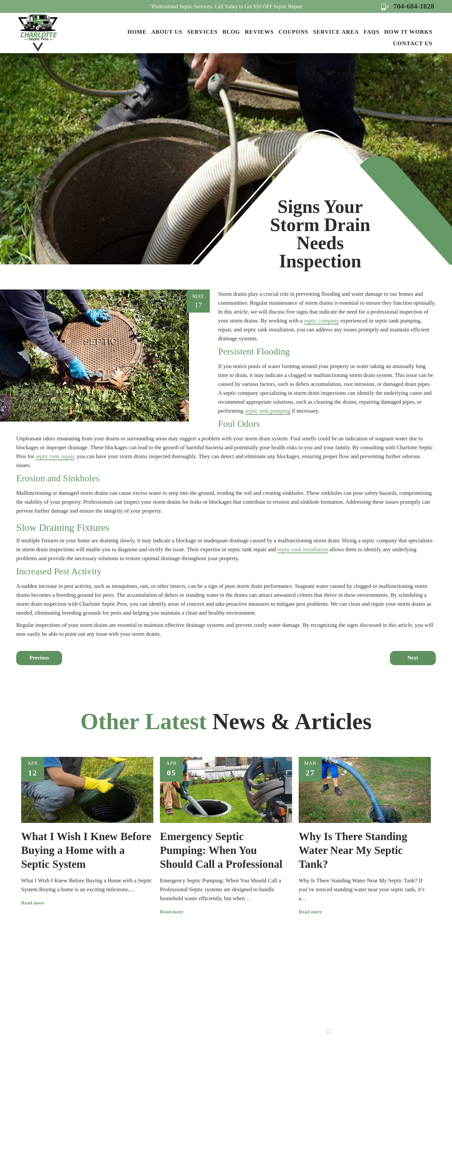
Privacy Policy (241, 1051)
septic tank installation (302, 549)
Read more (35, 902)
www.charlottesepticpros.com (370, 1031)
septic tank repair (55, 456)
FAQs (371, 32)
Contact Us (413, 43)
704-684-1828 (407, 6)
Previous (39, 658)
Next (412, 658)
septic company (321, 321)
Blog (231, 32)
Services (202, 32)
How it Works (408, 32)
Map (355, 1063)
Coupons (293, 32)
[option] (87, 832)
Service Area (335, 32)
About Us (166, 32)
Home (137, 32)
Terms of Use (240, 1063)
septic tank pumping (267, 411)
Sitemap (234, 1075)
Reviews (259, 32)
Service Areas (240, 1027)
